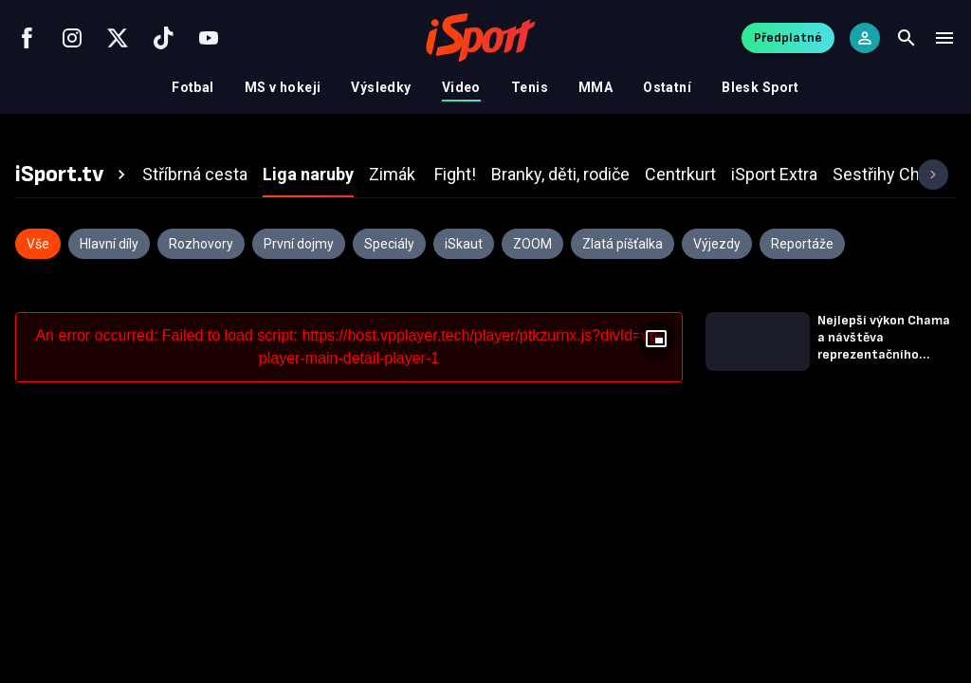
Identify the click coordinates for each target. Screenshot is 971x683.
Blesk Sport (760, 87)
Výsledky (381, 87)
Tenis (529, 87)
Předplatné (788, 37)
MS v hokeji (283, 87)
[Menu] (944, 38)
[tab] (73, 174)
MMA (595, 87)
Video (461, 87)
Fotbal (193, 87)
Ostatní (667, 87)
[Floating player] (656, 339)
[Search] (906, 38)
